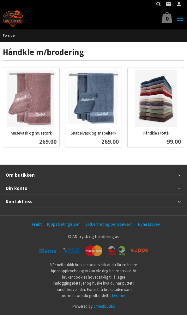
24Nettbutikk (104, 306)
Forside (9, 35)
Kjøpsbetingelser (63, 224)
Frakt (37, 224)
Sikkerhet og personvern (109, 224)
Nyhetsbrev (149, 224)
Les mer (118, 295)
